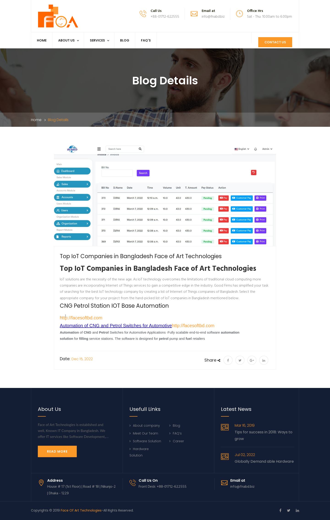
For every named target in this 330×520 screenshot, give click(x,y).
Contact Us (275, 42)
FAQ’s (177, 433)
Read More (57, 451)
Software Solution (147, 441)
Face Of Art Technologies (81, 510)
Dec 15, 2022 (82, 359)
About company (146, 425)
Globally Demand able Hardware (264, 461)
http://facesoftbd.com (81, 317)
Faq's (146, 40)
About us (66, 40)
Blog (124, 40)
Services (97, 40)
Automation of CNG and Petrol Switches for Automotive (116, 325)
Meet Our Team (145, 433)
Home (42, 40)
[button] (63, 316)
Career (178, 441)
